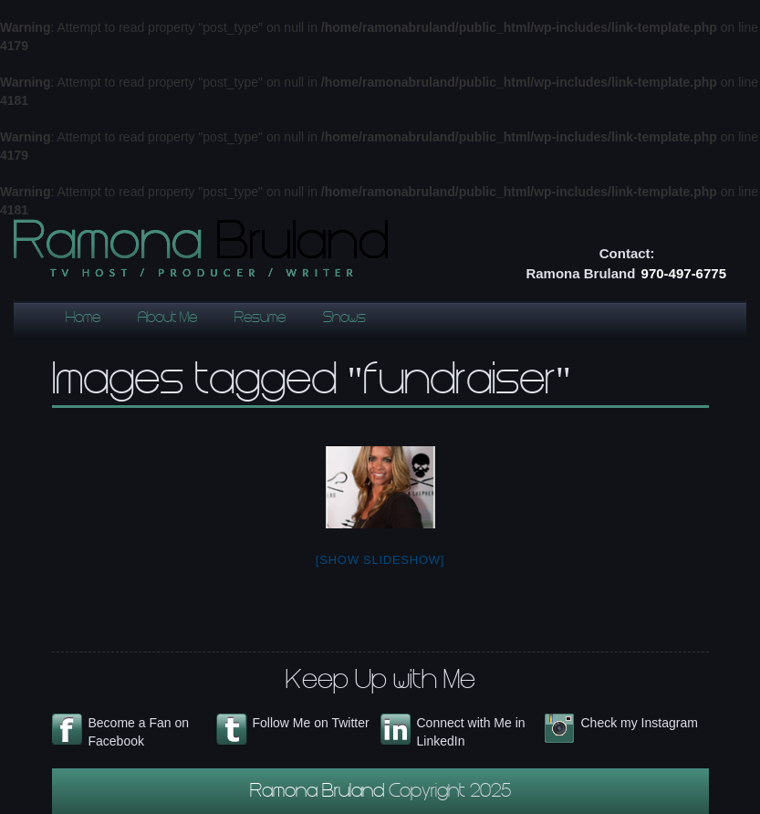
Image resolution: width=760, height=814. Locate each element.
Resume (260, 319)
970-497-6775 (683, 273)
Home (83, 319)
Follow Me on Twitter (311, 722)
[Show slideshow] (380, 560)
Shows (344, 319)
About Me (167, 319)
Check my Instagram (639, 722)
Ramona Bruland (319, 793)
